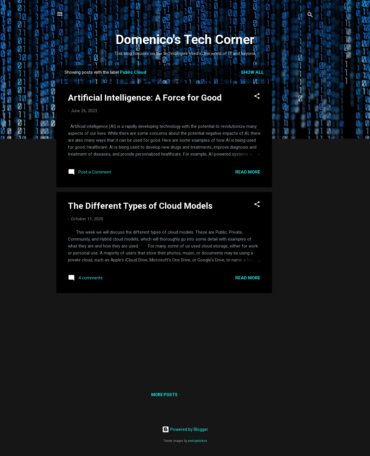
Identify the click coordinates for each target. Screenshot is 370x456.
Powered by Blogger (185, 429)
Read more (247, 172)
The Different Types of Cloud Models (140, 206)
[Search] (310, 16)
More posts (164, 394)
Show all (252, 72)
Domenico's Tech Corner (185, 39)
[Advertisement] (295, 152)
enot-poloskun (197, 441)
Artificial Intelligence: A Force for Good (145, 98)
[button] (257, 97)
